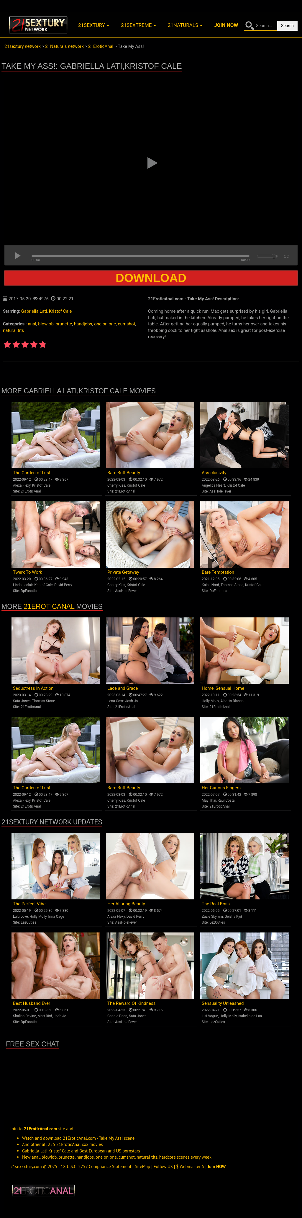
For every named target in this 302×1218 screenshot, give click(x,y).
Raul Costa (226, 800)
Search (287, 25)
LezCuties (28, 922)
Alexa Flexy (21, 485)
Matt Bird (44, 1016)
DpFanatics (29, 591)
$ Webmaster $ (190, 1166)
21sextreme (138, 25)
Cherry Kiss (116, 485)
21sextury (93, 25)
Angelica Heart (213, 485)
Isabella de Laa (250, 1016)
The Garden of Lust (31, 472)
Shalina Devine (24, 1016)
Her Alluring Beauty (126, 903)
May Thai (209, 800)
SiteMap (142, 1166)
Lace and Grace (122, 688)
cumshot (126, 324)
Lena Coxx (115, 701)
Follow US (163, 1166)
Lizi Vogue (210, 1016)
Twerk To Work (27, 572)
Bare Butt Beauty (123, 472)
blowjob (45, 324)
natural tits (13, 330)
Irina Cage (56, 916)
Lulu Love (20, 916)
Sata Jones (22, 701)
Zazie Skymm (212, 916)
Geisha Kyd (233, 916)
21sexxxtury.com (26, 1166)
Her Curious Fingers (221, 787)
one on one (105, 324)
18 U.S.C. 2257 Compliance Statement (96, 1166)
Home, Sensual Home (223, 688)
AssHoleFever (220, 491)
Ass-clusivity (214, 472)
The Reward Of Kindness (131, 1003)
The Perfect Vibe (29, 903)
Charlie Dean (117, 1016)
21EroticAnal (31, 491)
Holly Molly (210, 701)
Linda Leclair (23, 585)
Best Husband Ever (31, 1003)
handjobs (83, 324)
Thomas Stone (232, 585)
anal (32, 324)
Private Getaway (123, 572)
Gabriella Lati (34, 311)
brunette (64, 324)
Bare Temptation (218, 572)
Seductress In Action (33, 688)
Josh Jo (131, 701)
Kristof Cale (60, 311)
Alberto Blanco (232, 701)
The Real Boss (216, 903)
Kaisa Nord (210, 585)
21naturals (185, 25)
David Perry (63, 585)
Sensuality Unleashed (223, 1003)
